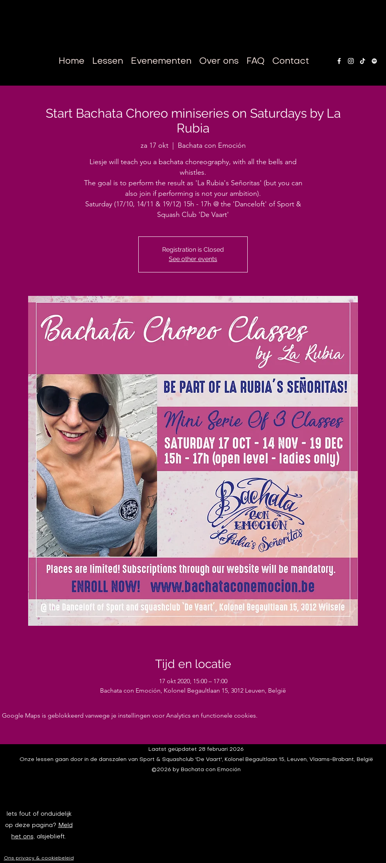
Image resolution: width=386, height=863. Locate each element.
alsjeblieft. (50, 837)
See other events (193, 259)
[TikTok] (362, 61)
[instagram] (351, 61)
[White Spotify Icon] (374, 61)
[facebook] (339, 61)
